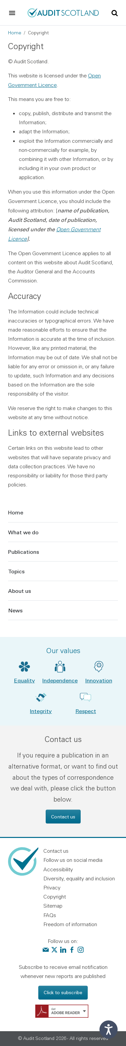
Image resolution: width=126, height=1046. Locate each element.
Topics (16, 571)
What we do (23, 532)
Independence (60, 680)
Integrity (41, 710)
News (15, 610)
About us (19, 590)
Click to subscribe (63, 992)
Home (14, 33)
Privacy (51, 887)
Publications (23, 551)
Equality (24, 680)
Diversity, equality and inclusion (79, 878)
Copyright (54, 896)
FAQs (49, 915)
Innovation (98, 680)
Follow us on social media (72, 859)
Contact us (63, 816)
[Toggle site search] (114, 12)
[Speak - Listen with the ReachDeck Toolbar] (108, 1029)
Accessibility (58, 869)
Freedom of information (70, 924)
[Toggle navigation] (12, 13)
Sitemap (52, 905)
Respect (86, 710)
